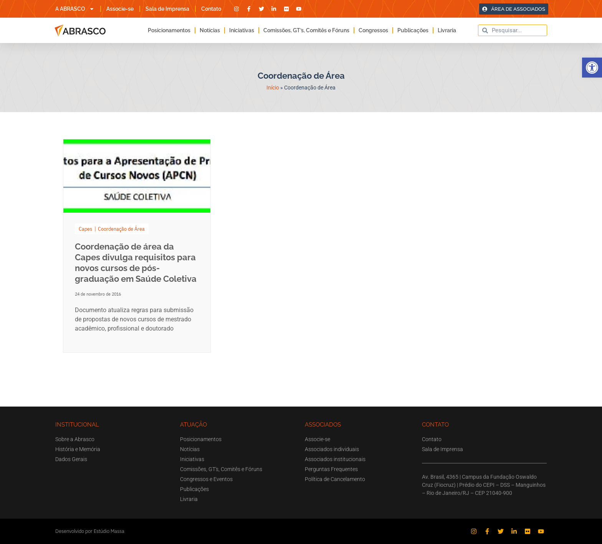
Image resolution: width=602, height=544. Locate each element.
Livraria (447, 30)
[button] (592, 68)
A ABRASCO (74, 8)
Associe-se (120, 9)
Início (272, 87)
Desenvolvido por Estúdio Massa (89, 531)
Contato (211, 9)
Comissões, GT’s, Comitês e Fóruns (306, 30)
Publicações (412, 30)
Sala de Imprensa (167, 9)
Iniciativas (241, 30)
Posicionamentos (169, 30)
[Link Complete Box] (136, 245)
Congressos (373, 30)
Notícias (210, 30)
